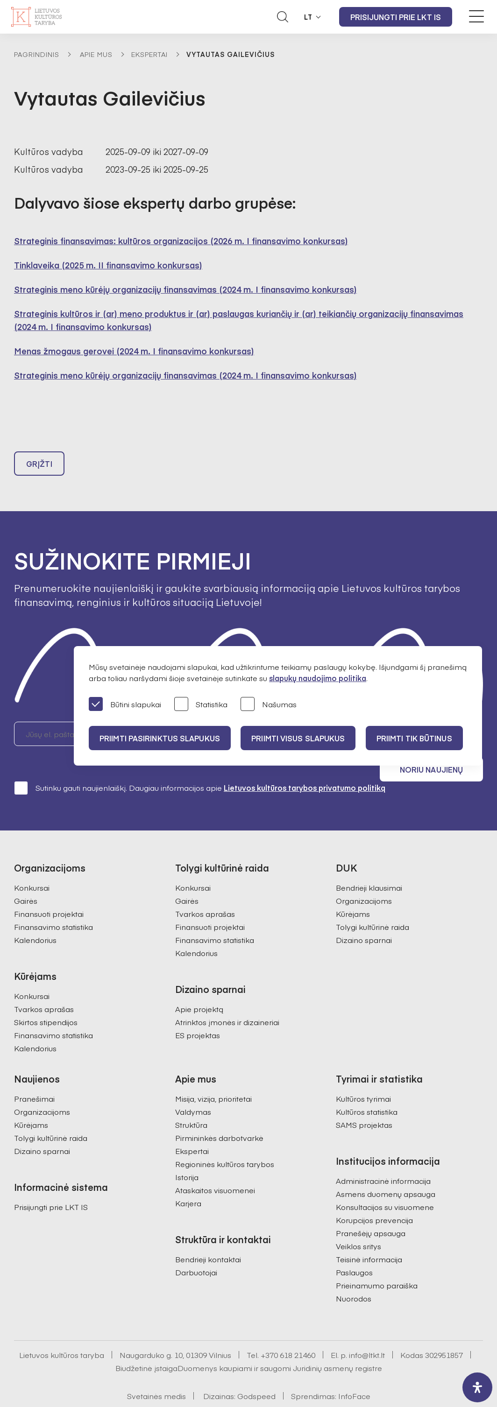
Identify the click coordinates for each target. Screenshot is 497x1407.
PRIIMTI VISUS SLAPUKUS (300, 738)
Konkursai (32, 864)
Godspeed (256, 1372)
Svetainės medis (156, 1372)
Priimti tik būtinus (417, 738)
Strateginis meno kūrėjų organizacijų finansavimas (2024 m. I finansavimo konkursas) (185, 289)
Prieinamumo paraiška (377, 1262)
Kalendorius (35, 916)
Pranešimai (34, 1075)
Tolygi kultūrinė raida (372, 903)
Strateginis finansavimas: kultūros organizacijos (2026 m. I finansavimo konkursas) (181, 240)
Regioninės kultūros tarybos (224, 1140)
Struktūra (191, 1101)
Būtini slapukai (125, 704)
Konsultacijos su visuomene (385, 1183)
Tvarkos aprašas (44, 985)
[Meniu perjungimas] (476, 16)
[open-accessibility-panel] (477, 1387)
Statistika (200, 704)
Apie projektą (199, 985)
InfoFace (354, 1372)
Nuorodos (353, 1275)
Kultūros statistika (367, 1088)
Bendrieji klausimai (369, 864)
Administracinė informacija (383, 1157)
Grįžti (39, 465)
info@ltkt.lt (367, 1331)
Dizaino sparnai (364, 916)
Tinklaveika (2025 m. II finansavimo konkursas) (108, 265)
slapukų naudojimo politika (317, 678)
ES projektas (197, 1011)
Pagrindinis (36, 54)
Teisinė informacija (369, 1236)
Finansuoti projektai (49, 890)
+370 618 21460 (288, 1331)
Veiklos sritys (358, 1222)
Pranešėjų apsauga (370, 1209)
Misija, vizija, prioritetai (213, 1075)
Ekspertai (149, 54)
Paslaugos (354, 1249)
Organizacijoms (364, 877)
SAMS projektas (364, 1101)
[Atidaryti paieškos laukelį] (282, 17)
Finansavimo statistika (53, 903)
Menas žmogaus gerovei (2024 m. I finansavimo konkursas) (134, 351)
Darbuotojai (196, 1249)
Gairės (25, 877)
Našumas (269, 704)
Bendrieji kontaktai (208, 1236)
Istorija (187, 1153)
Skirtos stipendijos (46, 998)
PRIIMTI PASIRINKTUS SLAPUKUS (160, 738)
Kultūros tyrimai (363, 1075)
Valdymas (193, 1088)
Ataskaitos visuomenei (215, 1166)
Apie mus (96, 54)
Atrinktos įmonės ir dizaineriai (227, 998)
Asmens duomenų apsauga (385, 1170)
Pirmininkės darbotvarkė (219, 1114)
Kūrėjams (353, 890)
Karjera (188, 1180)
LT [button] (308, 16)
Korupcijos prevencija (374, 1196)
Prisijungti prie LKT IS (395, 17)
